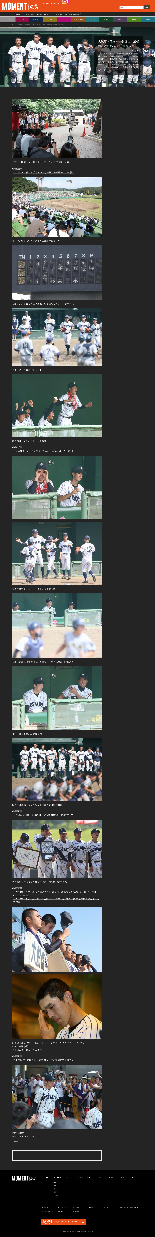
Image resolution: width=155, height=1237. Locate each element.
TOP (8, 19)
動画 (120, 19)
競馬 (106, 19)
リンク (106, 1207)
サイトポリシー (47, 1207)
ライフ (92, 19)
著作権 (91, 1207)
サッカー (56, 1189)
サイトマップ (62, 1207)
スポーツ (36, 19)
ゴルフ (56, 1192)
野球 (55, 1185)
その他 (56, 1195)
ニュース (22, 19)
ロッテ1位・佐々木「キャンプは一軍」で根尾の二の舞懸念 (43, 172)
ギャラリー (78, 19)
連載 (134, 19)
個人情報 (76, 1207)
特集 (55, 1182)
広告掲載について (48, 1211)
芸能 (50, 19)
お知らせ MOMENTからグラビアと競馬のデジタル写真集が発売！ (48, 14)
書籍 (148, 19)
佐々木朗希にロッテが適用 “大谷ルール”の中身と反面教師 (43, 451)
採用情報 (76, 1211)
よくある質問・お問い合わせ (129, 1207)
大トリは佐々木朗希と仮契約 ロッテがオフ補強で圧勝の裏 (43, 1060)
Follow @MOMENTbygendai (54, 3)
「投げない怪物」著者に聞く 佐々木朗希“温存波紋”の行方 (43, 815)
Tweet (15, 1141)
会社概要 (60, 1211)
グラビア (64, 19)
